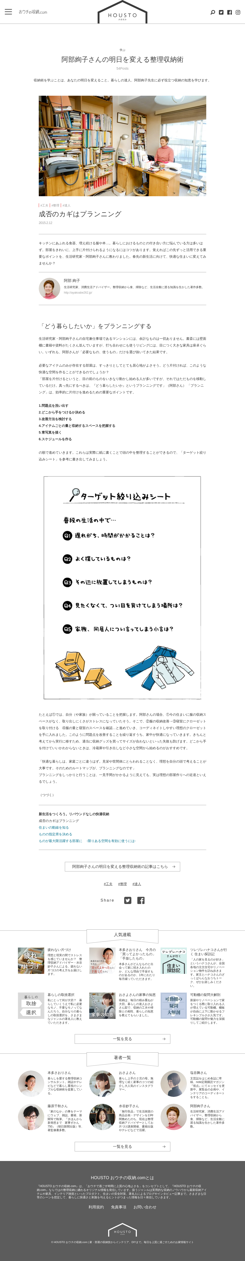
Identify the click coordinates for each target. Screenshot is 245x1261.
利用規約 (96, 1207)
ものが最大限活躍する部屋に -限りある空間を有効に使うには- (87, 841)
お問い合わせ (145, 1207)
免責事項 (118, 1207)
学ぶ (122, 50)
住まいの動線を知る (54, 827)
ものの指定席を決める (55, 834)
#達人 (66, 205)
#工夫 (44, 205)
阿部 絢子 (72, 281)
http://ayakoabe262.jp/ (78, 292)
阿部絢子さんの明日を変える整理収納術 (122, 59)
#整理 (55, 205)
